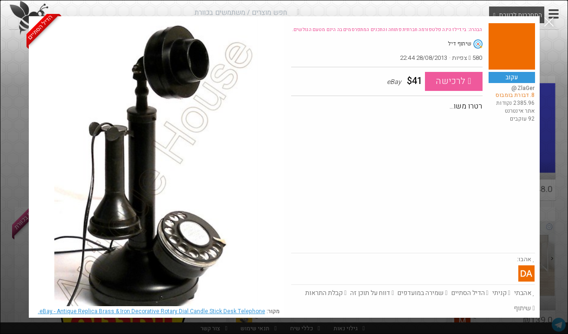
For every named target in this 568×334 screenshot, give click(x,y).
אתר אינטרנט (520, 111)
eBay (151, 311)
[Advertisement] (413, 183)
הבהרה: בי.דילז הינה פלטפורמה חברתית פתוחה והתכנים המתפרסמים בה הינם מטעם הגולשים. (387, 29)
